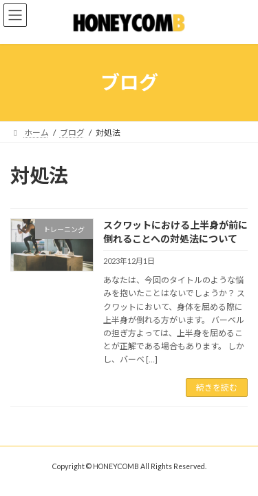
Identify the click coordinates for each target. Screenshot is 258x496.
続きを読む (216, 387)
